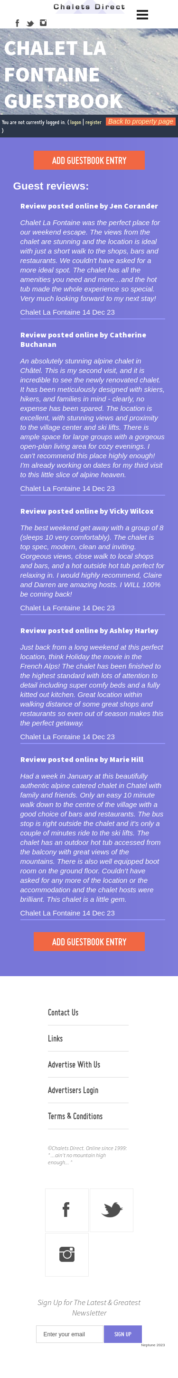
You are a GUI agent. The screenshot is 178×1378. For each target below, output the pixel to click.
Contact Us (63, 1012)
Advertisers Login (73, 1090)
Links (55, 1038)
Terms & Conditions (75, 1116)
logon (75, 122)
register (93, 122)
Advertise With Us (74, 1064)
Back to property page (140, 121)
